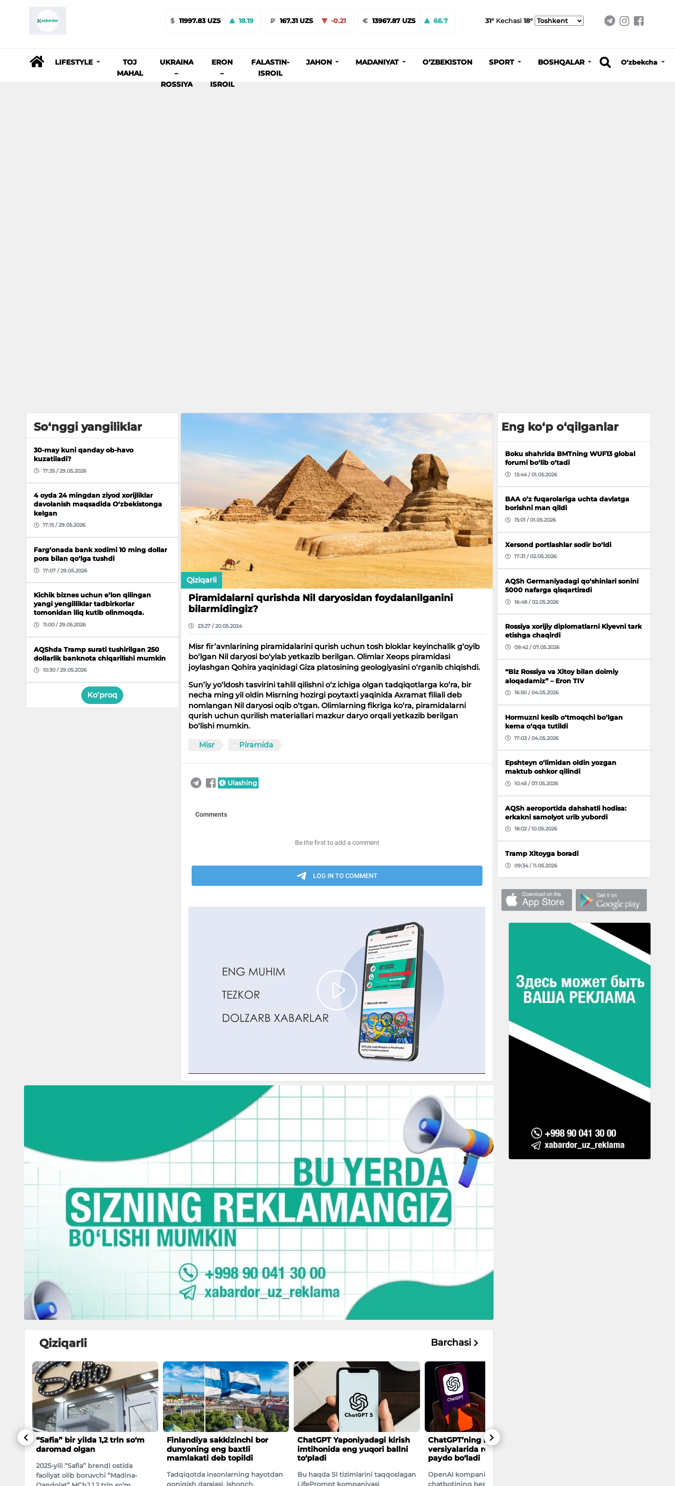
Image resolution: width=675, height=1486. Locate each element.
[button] (77, 62)
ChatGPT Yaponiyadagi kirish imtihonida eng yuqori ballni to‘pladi (353, 1195)
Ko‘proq (102, 441)
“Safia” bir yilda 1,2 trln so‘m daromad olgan (90, 1190)
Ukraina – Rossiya (176, 73)
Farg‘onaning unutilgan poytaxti (473, 1402)
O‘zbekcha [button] (640, 62)
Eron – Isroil (222, 73)
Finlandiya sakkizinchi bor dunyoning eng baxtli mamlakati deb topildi (217, 1195)
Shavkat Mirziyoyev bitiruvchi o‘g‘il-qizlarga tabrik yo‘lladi (224, 1402)
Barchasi (454, 1089)
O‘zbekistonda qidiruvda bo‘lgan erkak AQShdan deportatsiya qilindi (345, 1406)
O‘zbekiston (447, 62)
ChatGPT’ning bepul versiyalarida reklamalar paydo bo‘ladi (475, 1195)
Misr (207, 491)
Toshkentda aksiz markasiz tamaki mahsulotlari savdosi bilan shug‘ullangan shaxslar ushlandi (92, 1411)
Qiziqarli (202, 325)
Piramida (256, 491)
